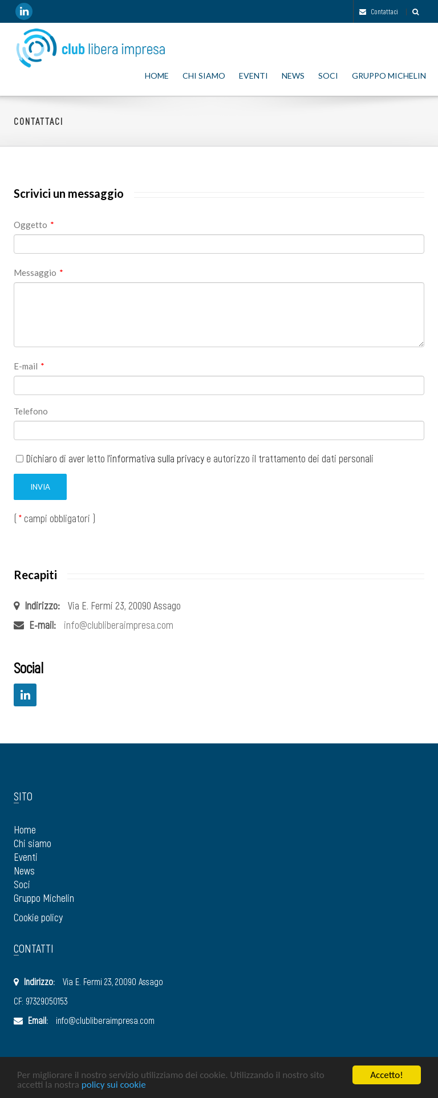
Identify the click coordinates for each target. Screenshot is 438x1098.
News (293, 75)
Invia (40, 486)
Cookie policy (38, 917)
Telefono (31, 411)
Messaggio (38, 272)
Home (157, 75)
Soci (328, 75)
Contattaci (378, 11)
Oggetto (34, 224)
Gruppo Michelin (389, 75)
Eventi (253, 75)
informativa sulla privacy (157, 458)
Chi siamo (203, 75)
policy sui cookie (114, 1085)
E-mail (29, 366)
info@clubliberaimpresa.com (118, 625)
